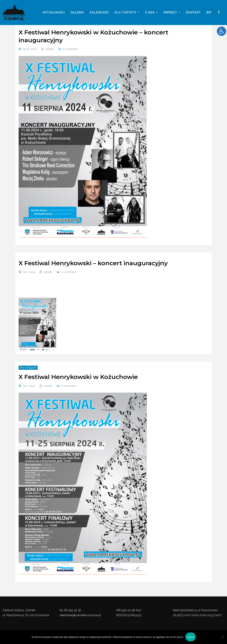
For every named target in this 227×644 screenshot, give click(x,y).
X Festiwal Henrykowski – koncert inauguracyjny (93, 263)
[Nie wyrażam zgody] (222, 637)
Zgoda (190, 637)
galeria (77, 13)
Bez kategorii (28, 367)
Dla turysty (126, 13)
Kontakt (193, 13)
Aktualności (53, 13)
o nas (151, 13)
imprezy (171, 13)
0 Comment (70, 49)
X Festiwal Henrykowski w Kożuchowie (78, 377)
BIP (208, 13)
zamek (49, 49)
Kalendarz (99, 13)
